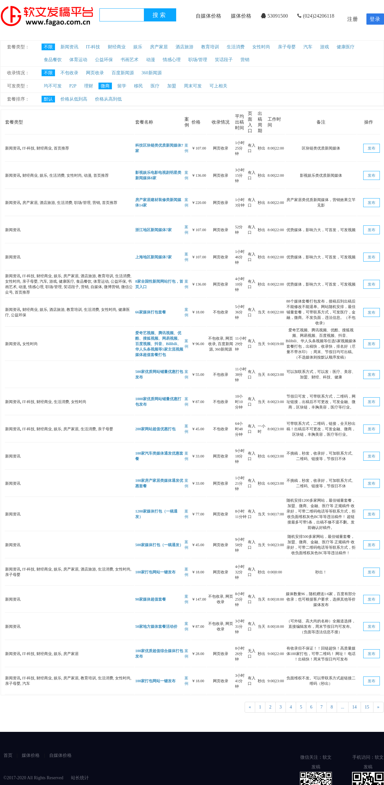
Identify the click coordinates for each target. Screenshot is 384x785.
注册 (352, 19)
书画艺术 (129, 59)
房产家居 (159, 47)
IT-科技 (93, 47)
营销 (244, 59)
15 (367, 707)
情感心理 (172, 59)
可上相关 (218, 86)
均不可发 (53, 86)
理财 (88, 86)
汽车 (307, 47)
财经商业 (117, 47)
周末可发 (193, 86)
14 (354, 707)
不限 (48, 47)
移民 (138, 86)
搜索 (160, 15)
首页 (8, 755)
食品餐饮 (53, 59)
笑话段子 (224, 59)
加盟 (171, 86)
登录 (375, 19)
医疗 (155, 86)
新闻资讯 (69, 47)
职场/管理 (198, 59)
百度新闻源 (123, 72)
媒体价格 (241, 16)
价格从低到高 (73, 99)
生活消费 (236, 47)
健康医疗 (346, 47)
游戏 (324, 47)
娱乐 (137, 47)
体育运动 (78, 59)
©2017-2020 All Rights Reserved (34, 777)
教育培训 (210, 47)
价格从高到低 (108, 99)
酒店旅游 (184, 47)
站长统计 (80, 777)
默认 (48, 99)
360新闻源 (152, 72)
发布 (371, 148)
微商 (105, 86)
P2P (73, 86)
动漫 (150, 59)
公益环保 (104, 59)
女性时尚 (261, 47)
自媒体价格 (208, 16)
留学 (121, 86)
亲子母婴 (287, 47)
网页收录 (95, 72)
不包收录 (69, 72)
